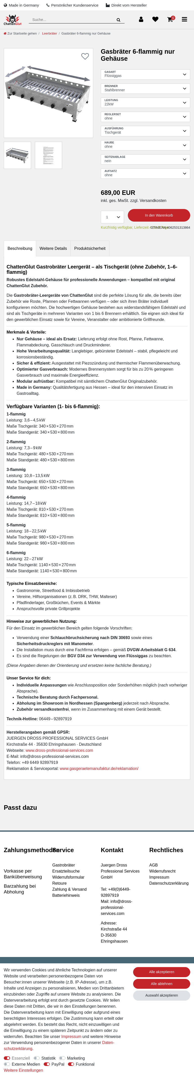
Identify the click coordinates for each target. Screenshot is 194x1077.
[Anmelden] (141, 19)
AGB (153, 865)
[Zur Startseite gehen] (20, 33)
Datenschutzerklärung (169, 883)
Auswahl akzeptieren (161, 995)
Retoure (59, 883)
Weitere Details (53, 248)
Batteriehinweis (66, 895)
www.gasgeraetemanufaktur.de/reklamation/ (99, 768)
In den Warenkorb (159, 215)
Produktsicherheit (90, 248)
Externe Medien (26, 1064)
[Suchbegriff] (77, 19)
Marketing (76, 1058)
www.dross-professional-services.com (59, 750)
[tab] (20, 248)
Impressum (159, 877)
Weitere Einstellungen (23, 1070)
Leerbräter (49, 33)
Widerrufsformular (68, 877)
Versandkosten (152, 200)
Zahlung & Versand (69, 889)
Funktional (85, 1064)
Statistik (48, 1058)
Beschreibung (20, 248)
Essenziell (21, 1058)
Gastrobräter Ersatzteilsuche (66, 868)
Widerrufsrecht (162, 871)
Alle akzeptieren (161, 972)
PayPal (58, 1064)
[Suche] (119, 20)
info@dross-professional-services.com (54, 756)
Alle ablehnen (162, 984)
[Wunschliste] (155, 19)
